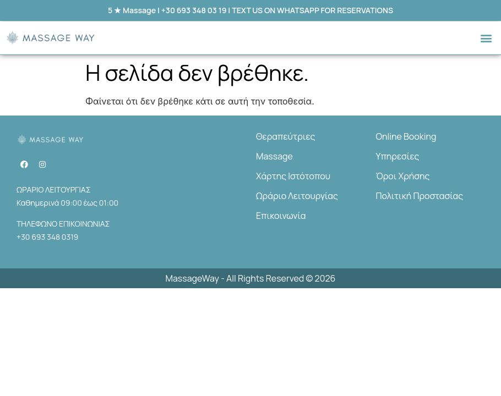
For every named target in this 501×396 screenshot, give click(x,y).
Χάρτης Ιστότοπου (293, 176)
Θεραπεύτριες (285, 136)
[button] (486, 38)
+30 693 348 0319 (47, 237)
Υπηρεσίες (398, 156)
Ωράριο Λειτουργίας (297, 196)
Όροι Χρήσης (403, 176)
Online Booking (406, 136)
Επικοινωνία (281, 216)
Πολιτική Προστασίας (420, 196)
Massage (274, 156)
